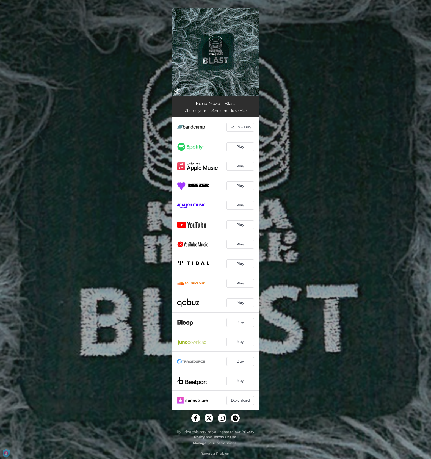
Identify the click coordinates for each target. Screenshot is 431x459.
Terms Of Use (224, 437)
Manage (199, 443)
